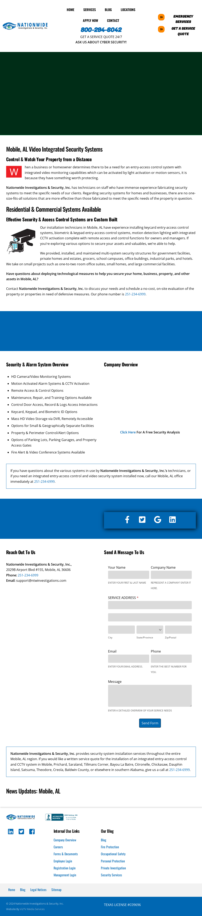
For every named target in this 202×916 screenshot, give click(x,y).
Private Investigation (113, 867)
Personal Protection (113, 860)
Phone (156, 651)
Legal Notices (38, 889)
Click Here (128, 432)
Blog (108, 9)
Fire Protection (110, 846)
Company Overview (65, 839)
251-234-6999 (135, 293)
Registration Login (65, 867)
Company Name (163, 567)
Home (70, 9)
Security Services (111, 874)
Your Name (116, 567)
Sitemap (56, 889)
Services (89, 9)
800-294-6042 (101, 30)
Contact (113, 20)
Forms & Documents (66, 853)
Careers (58, 846)
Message (115, 681)
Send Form (150, 722)
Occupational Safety (113, 853)
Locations (128, 9)
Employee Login (63, 860)
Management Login (65, 874)
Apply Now (90, 20)
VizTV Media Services (32, 909)
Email (112, 651)
